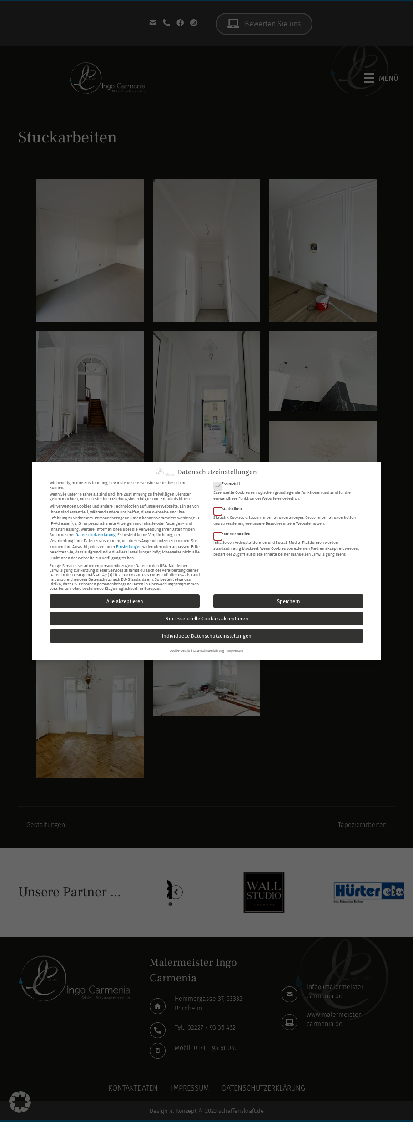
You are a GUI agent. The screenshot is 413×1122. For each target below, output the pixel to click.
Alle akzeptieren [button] (124, 601)
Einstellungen (128, 545)
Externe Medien (235, 533)
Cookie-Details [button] (180, 650)
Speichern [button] (288, 601)
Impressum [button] (235, 650)
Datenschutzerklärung (96, 534)
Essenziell (229, 483)
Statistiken (230, 508)
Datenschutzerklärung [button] (208, 650)
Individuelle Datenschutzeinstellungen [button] (207, 635)
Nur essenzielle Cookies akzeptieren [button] (206, 618)
